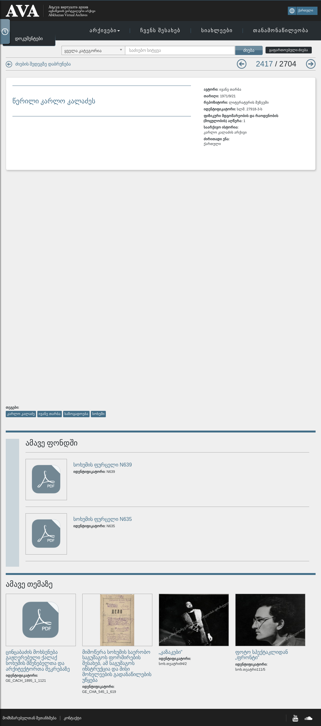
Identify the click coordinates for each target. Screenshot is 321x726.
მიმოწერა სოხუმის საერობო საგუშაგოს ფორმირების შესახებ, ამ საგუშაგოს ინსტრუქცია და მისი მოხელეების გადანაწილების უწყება (116, 666)
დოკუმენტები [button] (29, 38)
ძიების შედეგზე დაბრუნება (43, 63)
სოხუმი (98, 414)
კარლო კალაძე (21, 414)
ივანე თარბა (50, 414)
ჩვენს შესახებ (160, 30)
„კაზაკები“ (171, 652)
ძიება (248, 50)
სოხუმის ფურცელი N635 (102, 519)
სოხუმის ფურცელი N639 (102, 464)
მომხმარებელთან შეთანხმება (29, 718)
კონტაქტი (72, 718)
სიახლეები (217, 30)
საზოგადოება (76, 414)
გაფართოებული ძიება (288, 50)
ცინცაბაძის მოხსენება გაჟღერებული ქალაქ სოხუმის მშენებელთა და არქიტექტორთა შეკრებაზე (38, 660)
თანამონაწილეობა (281, 30)
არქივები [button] (105, 30)
